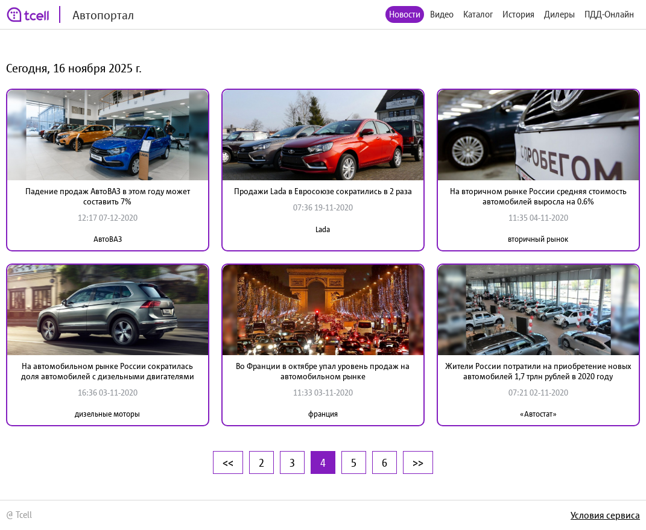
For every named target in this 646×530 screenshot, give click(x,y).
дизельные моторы (107, 413)
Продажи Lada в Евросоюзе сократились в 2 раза (323, 191)
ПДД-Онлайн (609, 14)
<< (228, 462)
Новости (404, 14)
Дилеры (559, 14)
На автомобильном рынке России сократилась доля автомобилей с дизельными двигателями (107, 371)
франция (323, 413)
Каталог (478, 14)
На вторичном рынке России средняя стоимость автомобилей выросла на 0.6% (538, 196)
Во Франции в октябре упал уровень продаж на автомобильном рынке (323, 371)
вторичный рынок (538, 239)
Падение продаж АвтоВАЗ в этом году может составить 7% (107, 196)
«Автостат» (538, 413)
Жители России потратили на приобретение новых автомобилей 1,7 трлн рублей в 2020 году (538, 371)
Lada (322, 229)
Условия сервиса (605, 515)
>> (418, 462)
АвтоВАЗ (107, 239)
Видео (442, 14)
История (518, 14)
